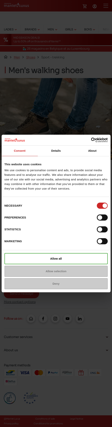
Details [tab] (56, 150)
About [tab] (92, 150)
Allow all (56, 258)
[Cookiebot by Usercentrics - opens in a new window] (91, 140)
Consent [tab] (20, 150)
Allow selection (56, 271)
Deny (56, 283)
